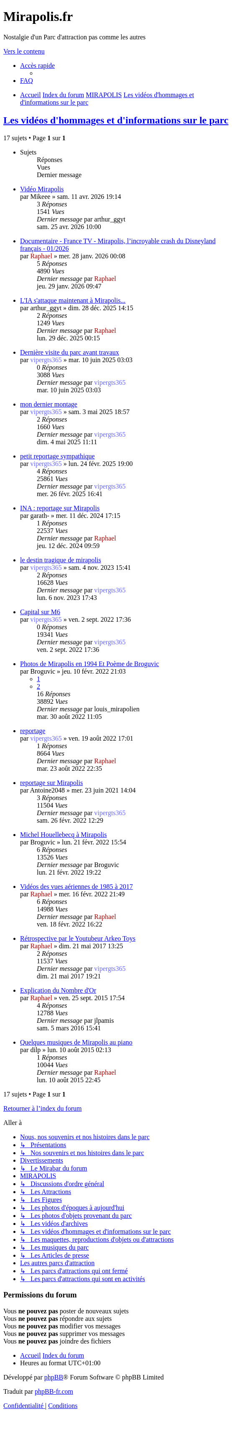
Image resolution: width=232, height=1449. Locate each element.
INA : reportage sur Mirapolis (59, 508)
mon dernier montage (48, 404)
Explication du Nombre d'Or (58, 990)
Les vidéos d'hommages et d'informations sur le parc (115, 120)
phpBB (53, 1377)
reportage (32, 730)
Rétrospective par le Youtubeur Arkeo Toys (77, 938)
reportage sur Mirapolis (51, 782)
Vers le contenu (24, 51)
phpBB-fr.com (54, 1391)
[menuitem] (26, 80)
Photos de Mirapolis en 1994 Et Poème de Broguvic (89, 663)
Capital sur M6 (40, 611)
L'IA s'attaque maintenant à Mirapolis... (72, 300)
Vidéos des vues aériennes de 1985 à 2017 (76, 886)
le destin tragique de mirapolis (60, 560)
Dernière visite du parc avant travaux (69, 352)
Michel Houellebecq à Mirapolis (63, 834)
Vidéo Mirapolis (42, 189)
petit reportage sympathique (57, 456)
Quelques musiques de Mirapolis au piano (76, 1042)
